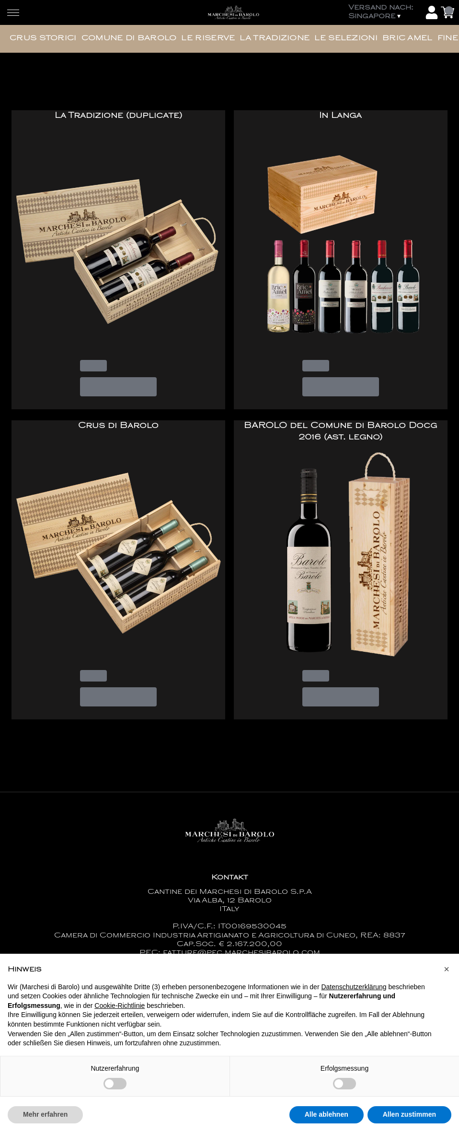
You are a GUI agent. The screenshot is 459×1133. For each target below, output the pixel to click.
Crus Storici (43, 38)
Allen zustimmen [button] (409, 1121)
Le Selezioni (346, 38)
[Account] (431, 12)
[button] (446, 975)
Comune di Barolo (129, 38)
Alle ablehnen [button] (326, 1121)
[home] (233, 12)
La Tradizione (275, 38)
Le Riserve (208, 38)
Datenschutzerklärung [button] (353, 993)
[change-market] (384, 12)
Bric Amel (407, 38)
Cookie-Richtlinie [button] (119, 1012)
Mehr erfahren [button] (45, 1121)
